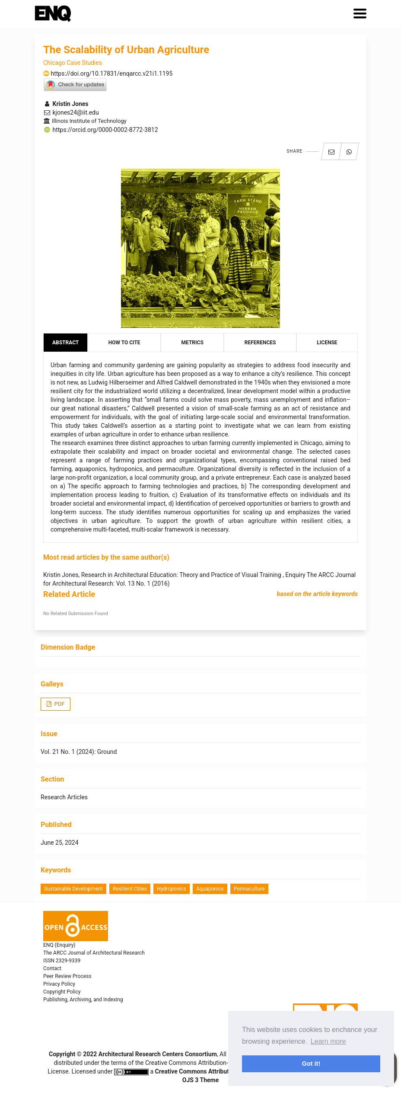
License (327, 343)
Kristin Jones (66, 103)
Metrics (192, 343)
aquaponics (209, 889)
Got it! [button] (311, 1063)
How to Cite (124, 343)
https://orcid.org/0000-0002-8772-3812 (100, 129)
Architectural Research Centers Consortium (158, 1054)
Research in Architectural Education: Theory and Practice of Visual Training (182, 574)
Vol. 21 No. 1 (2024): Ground (79, 751)
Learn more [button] (328, 1041)
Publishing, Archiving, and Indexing (83, 1000)
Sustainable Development (73, 889)
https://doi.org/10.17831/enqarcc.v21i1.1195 (107, 73)
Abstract (65, 343)
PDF (58, 704)
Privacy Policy (59, 984)
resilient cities (130, 889)
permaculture (249, 889)
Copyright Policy (61, 992)
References (260, 343)
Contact (52, 968)
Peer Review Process (67, 976)
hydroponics (171, 889)
